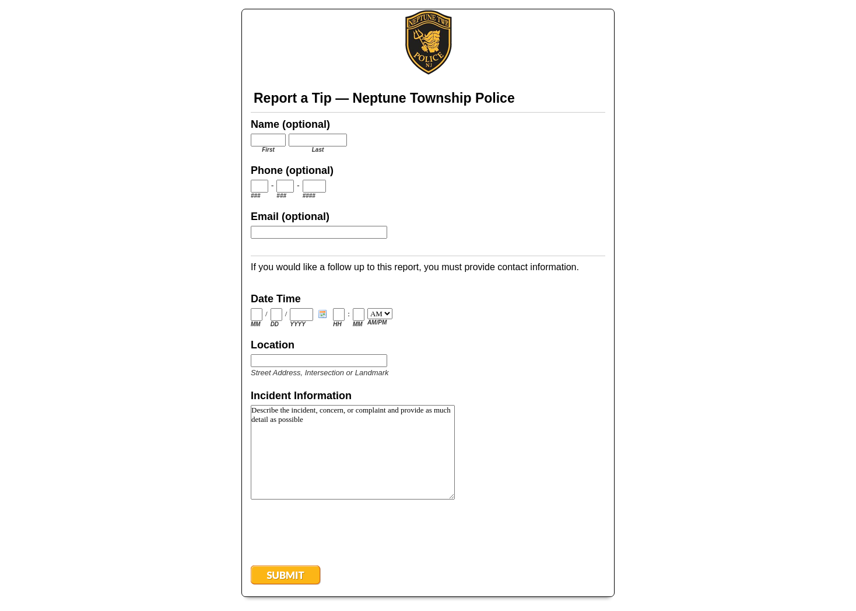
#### (309, 196)
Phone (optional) (292, 170)
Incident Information (301, 395)
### (256, 196)
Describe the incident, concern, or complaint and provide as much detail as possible (353, 452)
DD (275, 324)
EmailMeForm (428, 42)
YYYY (298, 324)
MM (256, 324)
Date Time (276, 299)
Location (272, 345)
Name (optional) (290, 124)
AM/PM (377, 322)
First (268, 149)
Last (318, 149)
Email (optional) (290, 216)
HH (337, 324)
